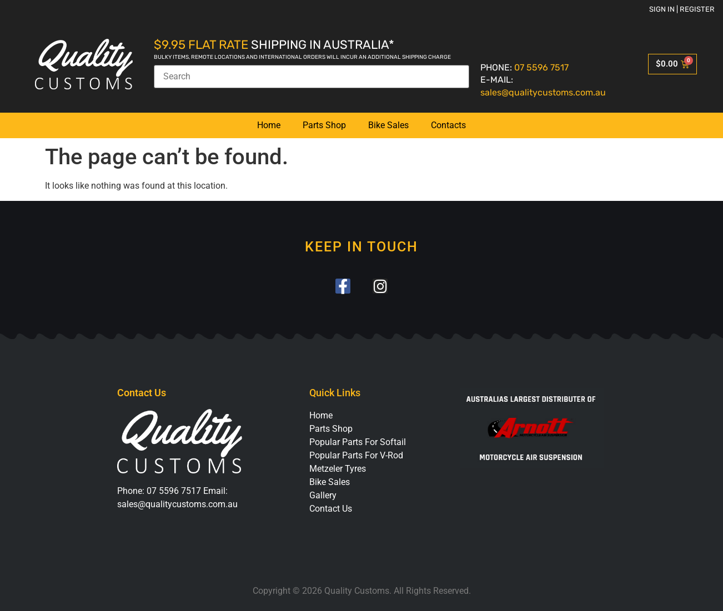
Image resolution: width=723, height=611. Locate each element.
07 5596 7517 (541, 67)
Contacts (448, 125)
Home (268, 125)
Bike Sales (388, 125)
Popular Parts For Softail (357, 442)
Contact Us (330, 508)
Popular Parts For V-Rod (356, 455)
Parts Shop (324, 125)
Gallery (323, 495)
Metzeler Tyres (337, 468)
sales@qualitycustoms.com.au (543, 92)
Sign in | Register (682, 9)
